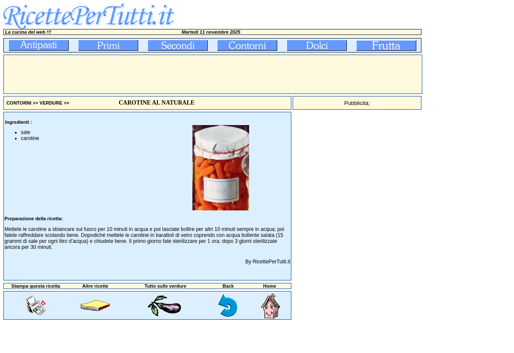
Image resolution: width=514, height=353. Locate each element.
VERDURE (51, 102)
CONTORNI (18, 102)
